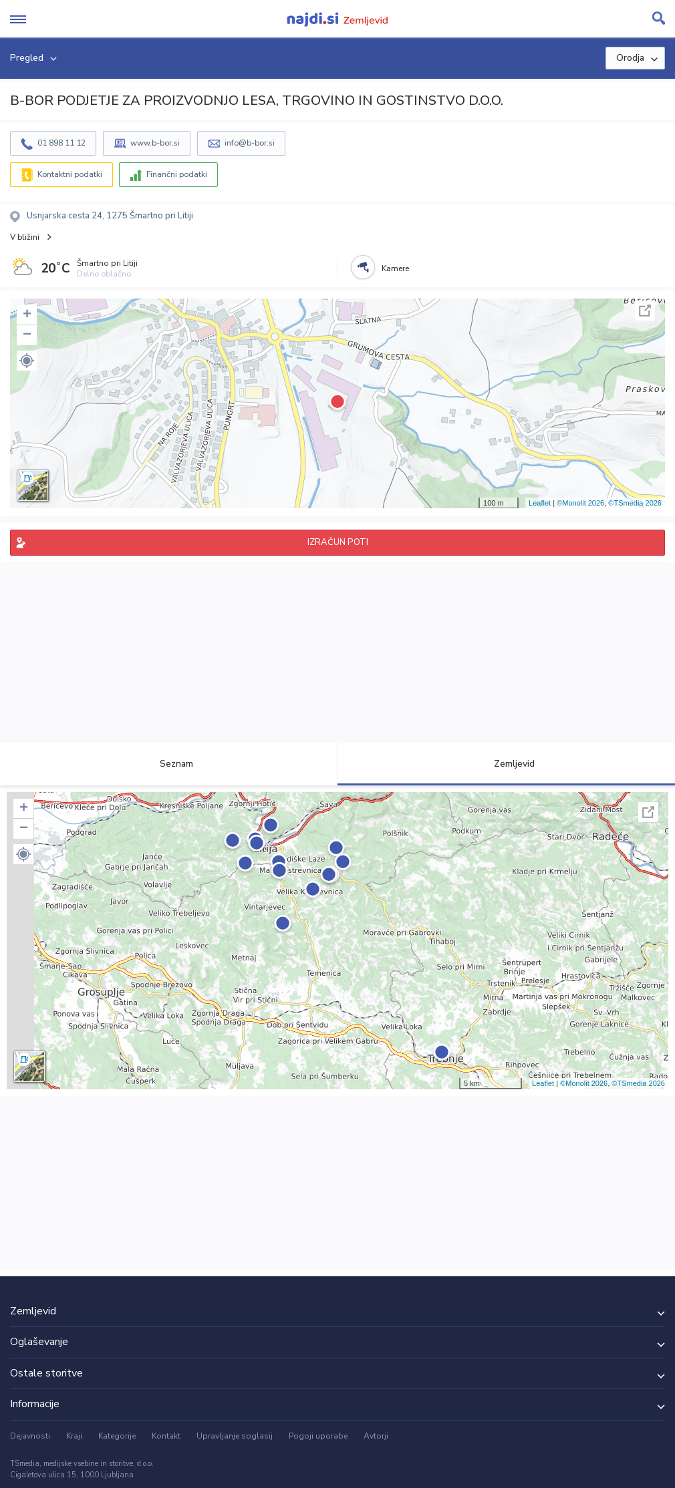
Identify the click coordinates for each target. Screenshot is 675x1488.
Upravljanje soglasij (234, 1436)
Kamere (395, 268)
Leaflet (540, 503)
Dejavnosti (30, 1436)
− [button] (27, 335)
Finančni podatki (176, 174)
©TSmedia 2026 (635, 503)
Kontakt (166, 1436)
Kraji (74, 1436)
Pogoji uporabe (318, 1436)
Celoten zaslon (645, 311)
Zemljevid (507, 763)
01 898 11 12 (61, 143)
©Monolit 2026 (580, 503)
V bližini (24, 237)
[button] (27, 361)
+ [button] (27, 315)
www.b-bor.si (155, 143)
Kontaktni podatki (69, 174)
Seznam (168, 763)
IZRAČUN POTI (337, 542)
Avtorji (376, 1436)
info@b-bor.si (250, 143)
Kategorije (117, 1436)
